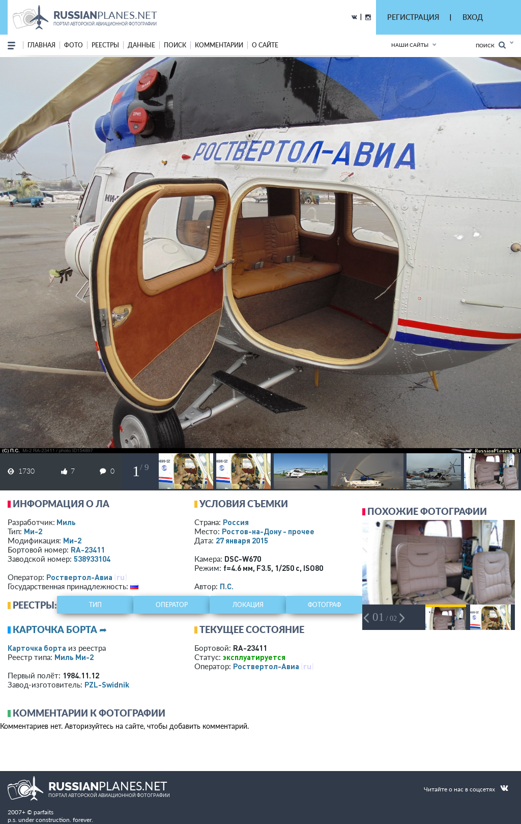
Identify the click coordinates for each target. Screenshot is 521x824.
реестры (105, 45)
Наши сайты (409, 45)
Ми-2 (33, 531)
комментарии (219, 45)
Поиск (491, 45)
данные (141, 45)
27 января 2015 (242, 540)
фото (73, 45)
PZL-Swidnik (106, 684)
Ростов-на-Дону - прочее (268, 531)
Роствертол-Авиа (79, 577)
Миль (66, 522)
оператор (172, 605)
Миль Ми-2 (74, 657)
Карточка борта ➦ (60, 629)
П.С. (227, 586)
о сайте (265, 45)
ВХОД (472, 17)
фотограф (324, 605)
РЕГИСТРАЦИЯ (413, 17)
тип (95, 605)
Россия (236, 522)
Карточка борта (37, 647)
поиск (175, 45)
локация (248, 605)
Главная (41, 45)
